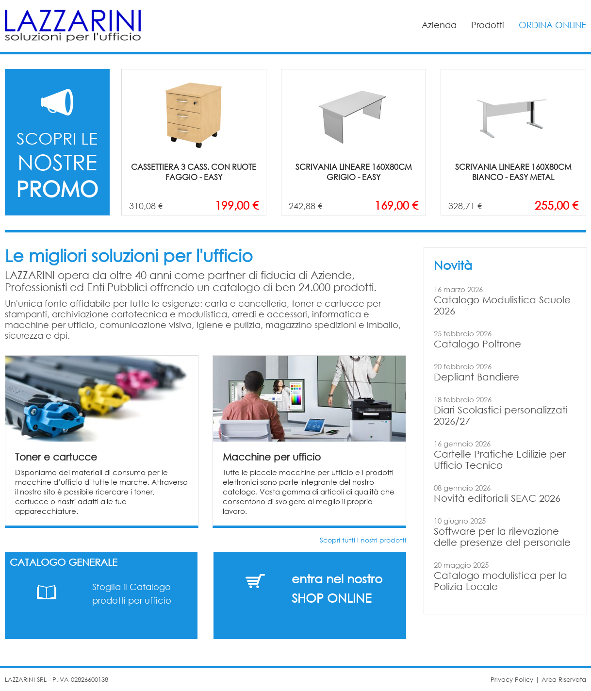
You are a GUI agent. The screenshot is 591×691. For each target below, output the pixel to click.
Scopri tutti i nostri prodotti (363, 539)
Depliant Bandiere (476, 376)
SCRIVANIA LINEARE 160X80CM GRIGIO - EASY (354, 172)
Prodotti (487, 24)
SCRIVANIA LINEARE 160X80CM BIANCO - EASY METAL (513, 172)
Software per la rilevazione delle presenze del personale (502, 537)
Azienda (439, 24)
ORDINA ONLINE (552, 24)
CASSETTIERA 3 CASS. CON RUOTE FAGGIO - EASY (193, 172)
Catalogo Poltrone (477, 343)
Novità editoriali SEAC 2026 (497, 498)
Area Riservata (564, 679)
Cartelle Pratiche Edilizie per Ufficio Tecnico (500, 459)
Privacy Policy (512, 679)
